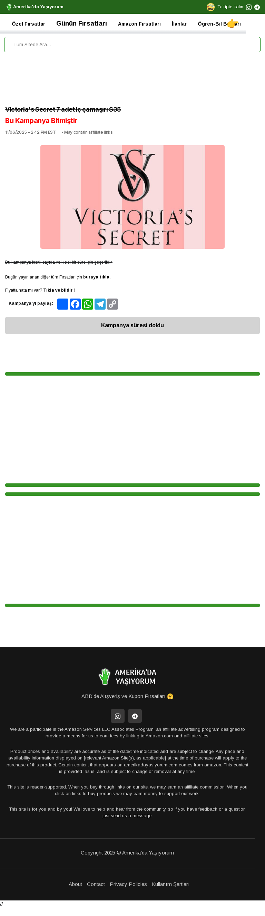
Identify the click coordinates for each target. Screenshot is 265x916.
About (75, 884)
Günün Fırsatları (81, 23)
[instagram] (249, 6)
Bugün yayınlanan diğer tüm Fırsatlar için (58, 277)
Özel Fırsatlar (28, 24)
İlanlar (179, 24)
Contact (96, 884)
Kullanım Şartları (171, 884)
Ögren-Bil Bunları (219, 24)
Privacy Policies (128, 884)
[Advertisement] (132, 83)
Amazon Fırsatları (139, 24)
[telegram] (257, 6)
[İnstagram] (118, 716)
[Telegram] (135, 716)
